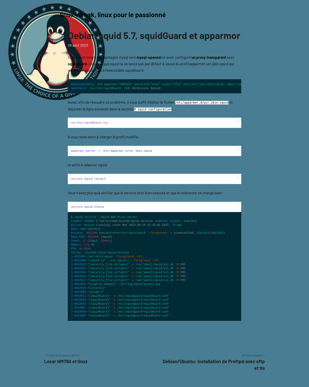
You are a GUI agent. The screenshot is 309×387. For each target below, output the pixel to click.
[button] (237, 121)
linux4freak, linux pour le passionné (116, 14)
